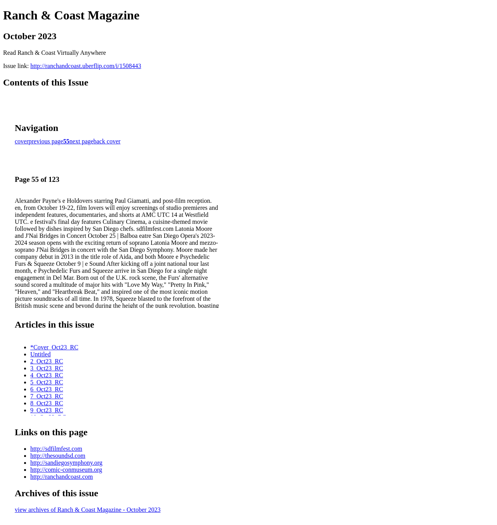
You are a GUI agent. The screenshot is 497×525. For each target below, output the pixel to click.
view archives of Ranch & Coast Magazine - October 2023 (87, 509)
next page (82, 141)
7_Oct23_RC (46, 396)
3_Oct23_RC (46, 368)
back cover (107, 141)
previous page (46, 141)
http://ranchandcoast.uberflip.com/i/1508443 (85, 66)
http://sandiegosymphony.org (66, 462)
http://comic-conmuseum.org (66, 469)
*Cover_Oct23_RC (54, 347)
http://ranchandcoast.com (61, 476)
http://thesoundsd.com (57, 455)
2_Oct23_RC (46, 361)
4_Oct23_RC (46, 375)
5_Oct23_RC (46, 382)
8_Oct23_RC (46, 403)
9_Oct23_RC (46, 410)
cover (22, 141)
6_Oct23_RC (46, 389)
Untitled (40, 354)
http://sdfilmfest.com (56, 448)
